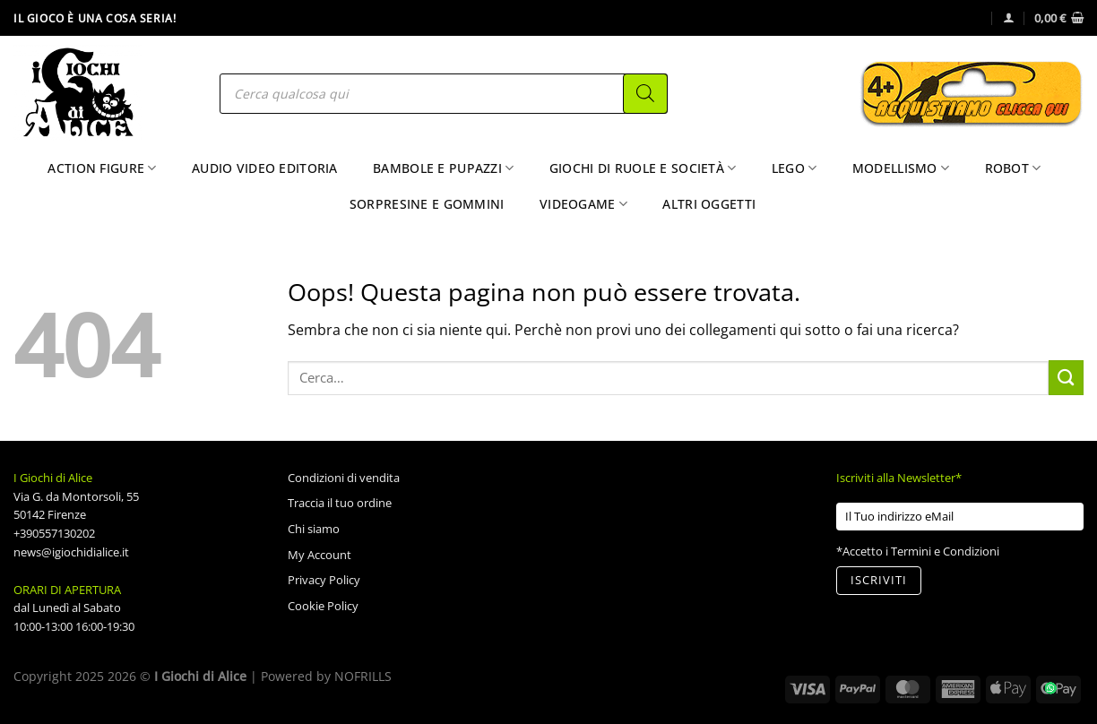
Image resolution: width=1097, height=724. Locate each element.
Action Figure (102, 168)
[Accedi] (1009, 17)
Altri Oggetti (709, 203)
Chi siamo (314, 529)
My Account (319, 555)
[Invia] (1066, 377)
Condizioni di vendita (344, 478)
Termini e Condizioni (945, 551)
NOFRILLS (363, 676)
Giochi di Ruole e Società (643, 168)
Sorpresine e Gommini (427, 203)
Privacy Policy (324, 580)
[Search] (645, 93)
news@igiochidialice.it (71, 552)
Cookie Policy (323, 606)
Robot (1013, 168)
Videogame (583, 204)
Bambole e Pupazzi (443, 168)
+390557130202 (54, 533)
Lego (794, 168)
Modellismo (900, 168)
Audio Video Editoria (265, 168)
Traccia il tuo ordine (340, 503)
